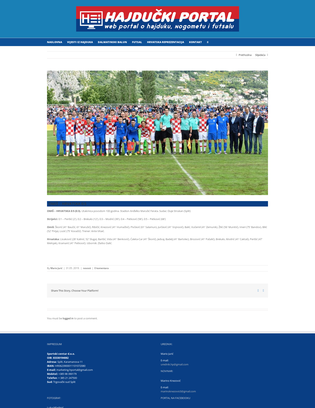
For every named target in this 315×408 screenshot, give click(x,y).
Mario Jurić (56, 268)
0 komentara (101, 268)
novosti (87, 268)
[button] (207, 42)
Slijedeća (260, 55)
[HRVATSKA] (157, 133)
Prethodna (245, 55)
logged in (68, 318)
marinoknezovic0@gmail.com (178, 391)
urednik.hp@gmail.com (174, 364)
